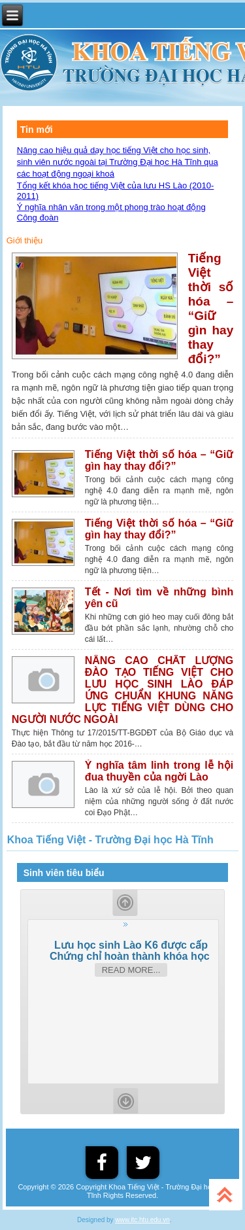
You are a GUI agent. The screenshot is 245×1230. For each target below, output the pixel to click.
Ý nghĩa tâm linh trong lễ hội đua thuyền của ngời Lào (159, 771)
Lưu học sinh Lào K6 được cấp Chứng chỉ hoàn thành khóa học (131, 950)
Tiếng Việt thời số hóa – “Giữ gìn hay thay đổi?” (211, 308)
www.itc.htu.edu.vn (142, 1219)
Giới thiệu (24, 240)
